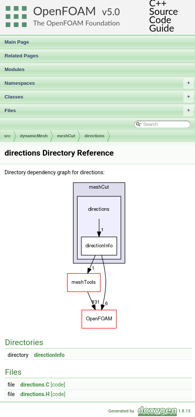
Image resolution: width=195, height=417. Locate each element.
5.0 (113, 11)
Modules (15, 69)
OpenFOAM (64, 11)
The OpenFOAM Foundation (76, 23)
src (7, 136)
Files (99, 110)
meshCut (66, 136)
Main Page (17, 42)
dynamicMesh (34, 136)
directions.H (35, 394)
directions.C (35, 385)
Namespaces (99, 83)
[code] (58, 385)
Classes (99, 97)
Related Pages (21, 56)
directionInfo (49, 355)
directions (94, 136)
